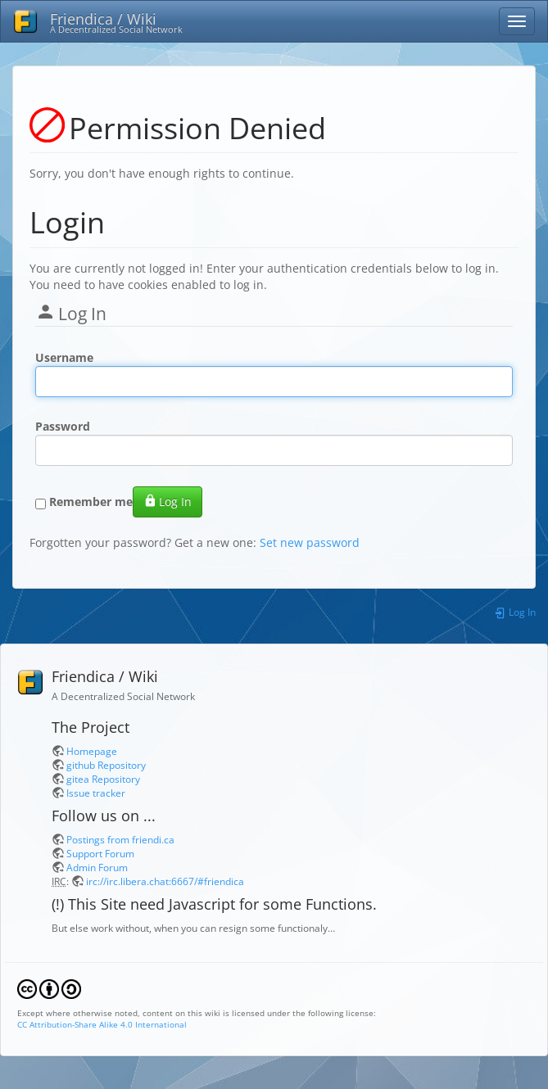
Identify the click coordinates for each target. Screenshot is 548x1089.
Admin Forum (97, 867)
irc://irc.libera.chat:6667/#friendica (165, 881)
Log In (167, 501)
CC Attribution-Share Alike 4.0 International (102, 1024)
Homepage (91, 750)
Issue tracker (95, 792)
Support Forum (100, 853)
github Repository (106, 764)
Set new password (310, 542)
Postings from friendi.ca (120, 839)
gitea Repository (103, 778)
